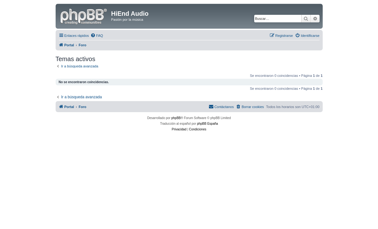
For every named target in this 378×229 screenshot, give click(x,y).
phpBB (176, 118)
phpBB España (207, 123)
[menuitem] (96, 35)
